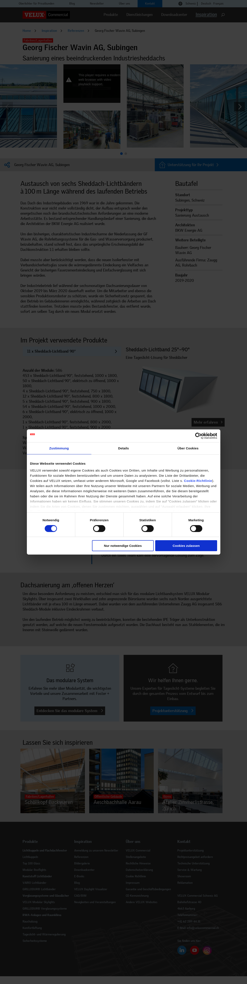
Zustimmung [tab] (59, 448)
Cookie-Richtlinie (198, 480)
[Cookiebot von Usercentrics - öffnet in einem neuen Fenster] (198, 436)
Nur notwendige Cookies (123, 546)
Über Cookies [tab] (188, 448)
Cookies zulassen (186, 546)
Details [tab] (123, 448)
